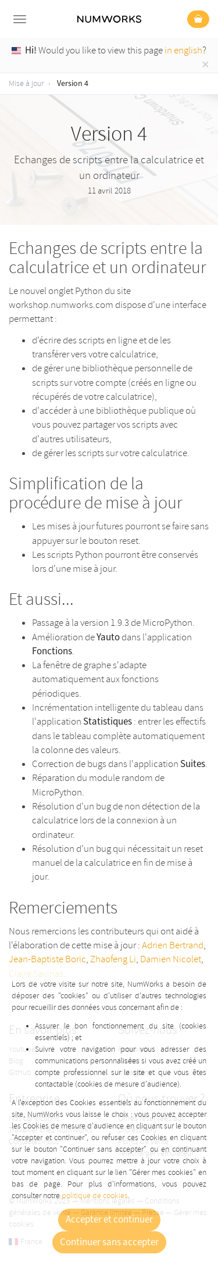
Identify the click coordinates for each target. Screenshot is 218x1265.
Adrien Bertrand (172, 945)
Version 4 (72, 83)
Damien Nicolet (170, 959)
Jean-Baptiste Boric (47, 959)
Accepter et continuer (109, 1220)
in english (183, 50)
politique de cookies (95, 1196)
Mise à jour (26, 83)
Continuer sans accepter (109, 1242)
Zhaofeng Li (113, 959)
